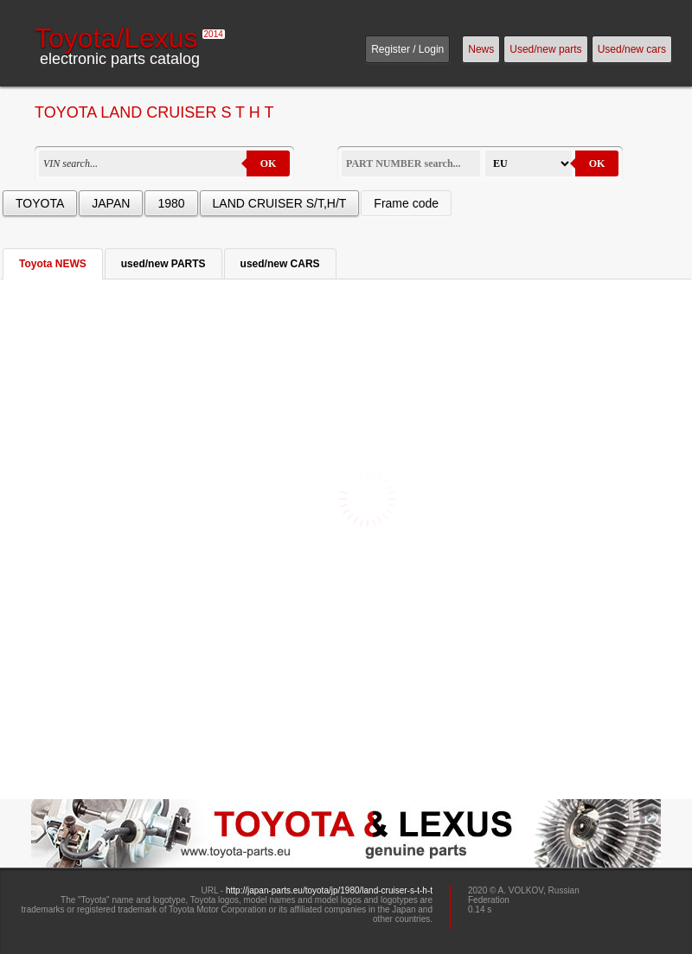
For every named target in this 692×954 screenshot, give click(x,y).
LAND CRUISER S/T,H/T (280, 203)
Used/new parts (545, 49)
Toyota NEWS (52, 264)
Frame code (406, 203)
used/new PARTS (163, 264)
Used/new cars (632, 49)
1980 (170, 203)
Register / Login (407, 49)
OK (268, 163)
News (481, 49)
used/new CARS (280, 264)
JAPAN (111, 203)
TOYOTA (40, 203)
